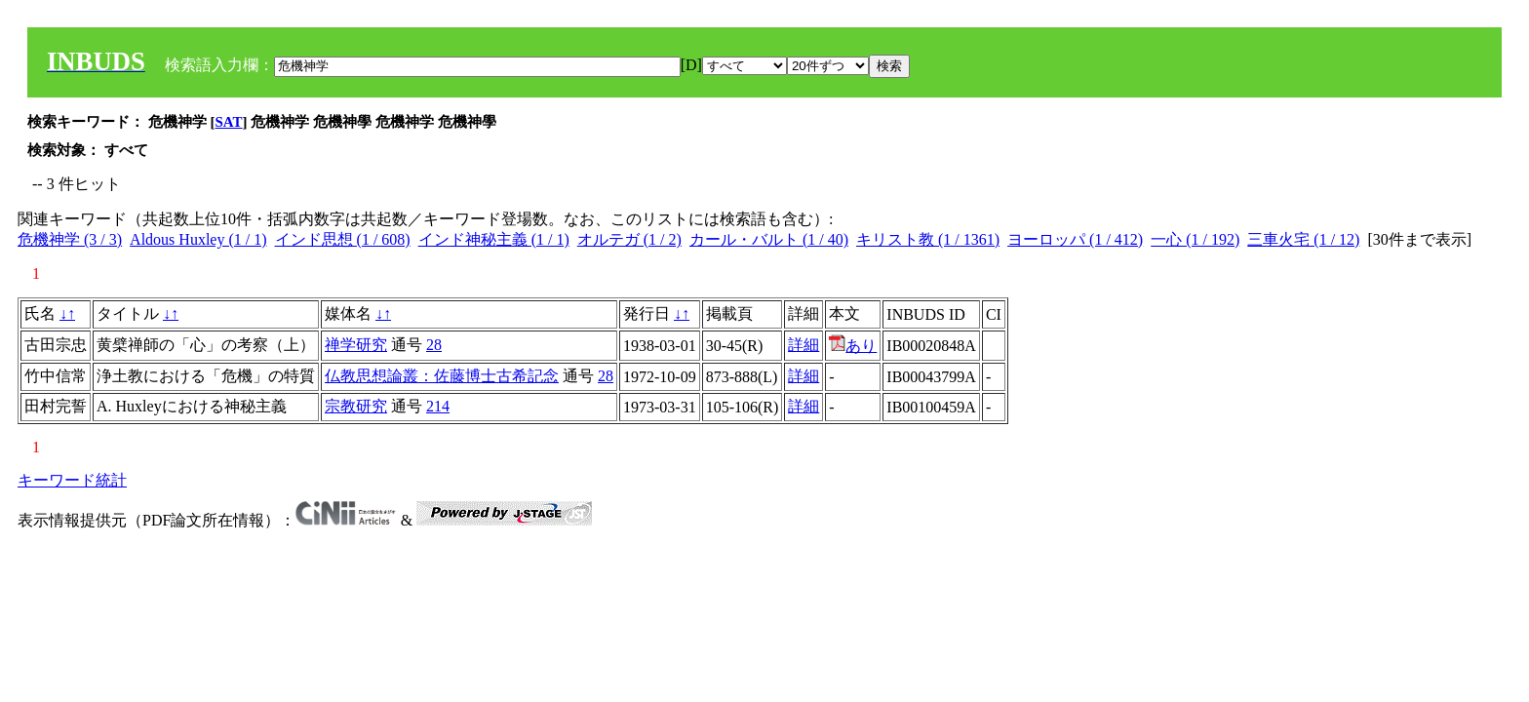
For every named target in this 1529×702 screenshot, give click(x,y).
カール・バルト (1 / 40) (768, 239)
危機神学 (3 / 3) (70, 239)
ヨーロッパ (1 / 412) (1075, 239)
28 (434, 344)
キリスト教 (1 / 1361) (928, 239)
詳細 (803, 344)
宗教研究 (356, 406)
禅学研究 (356, 344)
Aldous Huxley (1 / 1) (198, 239)
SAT (229, 122)
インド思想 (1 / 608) (343, 239)
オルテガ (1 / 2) (629, 239)
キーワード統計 (72, 480)
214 (438, 406)
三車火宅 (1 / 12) (1303, 239)
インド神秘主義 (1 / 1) (493, 239)
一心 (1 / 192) (1195, 239)
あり (853, 345)
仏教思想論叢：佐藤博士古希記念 (442, 376)
